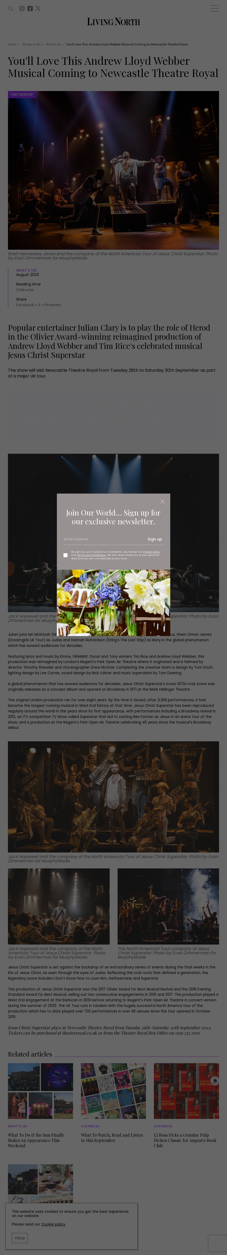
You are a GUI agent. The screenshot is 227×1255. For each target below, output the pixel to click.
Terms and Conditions (91, 555)
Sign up (155, 539)
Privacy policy (151, 551)
